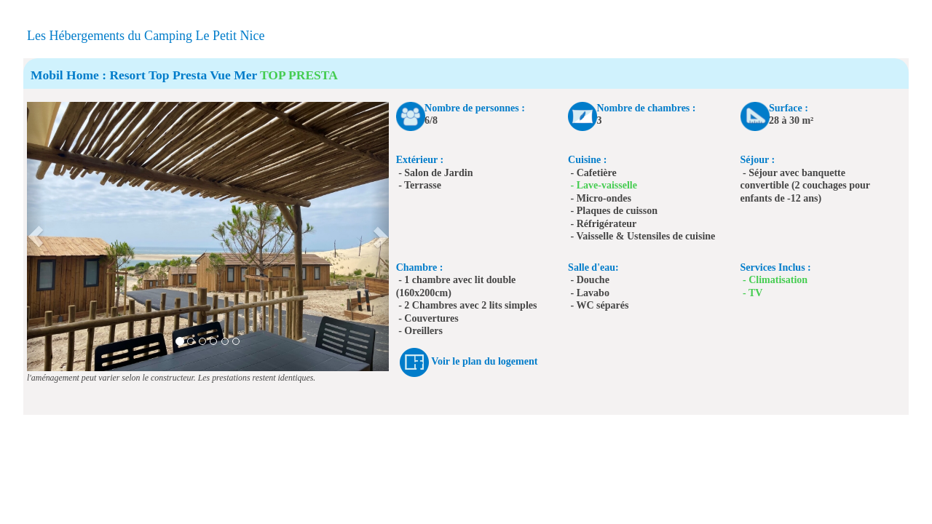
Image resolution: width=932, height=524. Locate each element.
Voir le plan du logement (484, 361)
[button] (36, 236)
